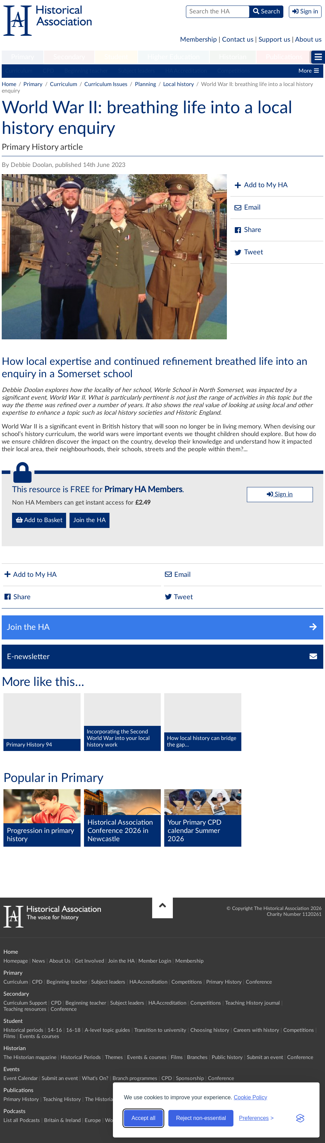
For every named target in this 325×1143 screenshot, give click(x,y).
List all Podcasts (21, 1120)
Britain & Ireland (62, 1120)
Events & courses (39, 1036)
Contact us (237, 39)
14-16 (55, 1030)
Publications (284, 57)
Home (9, 84)
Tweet (248, 252)
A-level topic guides (107, 1030)
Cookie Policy (250, 1097)
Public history (227, 1057)
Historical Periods (81, 1057)
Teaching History (62, 1099)
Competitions (233, 71)
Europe (93, 1120)
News (38, 961)
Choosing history (209, 1030)
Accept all (143, 1118)
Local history (178, 84)
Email (247, 207)
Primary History (224, 982)
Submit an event (265, 1057)
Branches (197, 1057)
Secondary (69, 57)
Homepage (15, 961)
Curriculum (18, 71)
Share (247, 230)
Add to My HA (261, 185)
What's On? (95, 1078)
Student (116, 57)
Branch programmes (135, 1078)
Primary (22, 57)
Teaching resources (24, 1009)
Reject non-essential (201, 1118)
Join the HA (89, 520)
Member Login (154, 961)
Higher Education (173, 57)
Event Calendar (20, 1078)
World (112, 1120)
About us (308, 39)
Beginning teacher (86, 71)
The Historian (100, 1099)
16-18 (73, 1030)
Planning (145, 84)
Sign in (280, 494)
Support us (274, 39)
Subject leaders (136, 71)
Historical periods (23, 1030)
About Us (60, 961)
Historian (233, 57)
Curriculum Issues (105, 84)
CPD (48, 71)
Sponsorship (190, 1078)
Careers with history (256, 1030)
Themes (114, 1057)
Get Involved (89, 961)
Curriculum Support (25, 1003)
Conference (259, 982)
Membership (198, 39)
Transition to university (160, 1030)
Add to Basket (39, 520)
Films (9, 1036)
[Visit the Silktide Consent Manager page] (300, 1118)
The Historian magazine (29, 1057)
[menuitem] (22, 57)
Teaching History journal (252, 1003)
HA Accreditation (186, 71)
